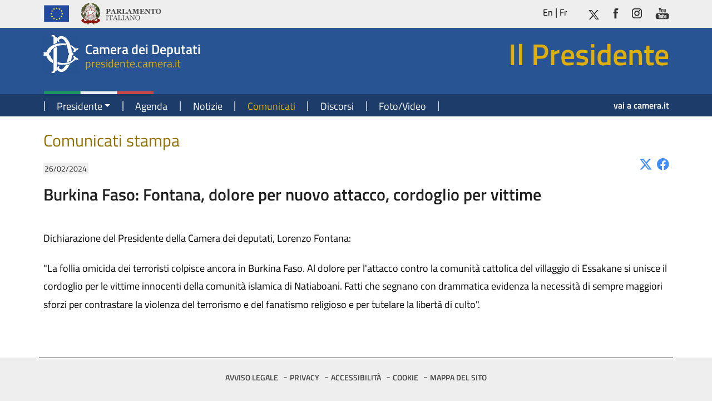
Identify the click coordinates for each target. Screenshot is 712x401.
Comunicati (271, 106)
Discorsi (337, 106)
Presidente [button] (79, 106)
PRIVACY (304, 377)
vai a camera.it (641, 105)
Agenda (151, 106)
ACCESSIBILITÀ (356, 377)
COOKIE (405, 377)
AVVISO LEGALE (251, 377)
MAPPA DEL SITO (458, 377)
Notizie (207, 106)
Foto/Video (402, 106)
